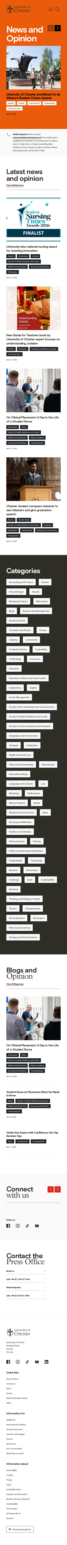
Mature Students (37, 437)
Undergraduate (37, 443)
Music (45, 812)
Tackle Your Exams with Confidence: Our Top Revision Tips (32, 1134)
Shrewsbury (32, 870)
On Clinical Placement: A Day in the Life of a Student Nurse (32, 419)
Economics (35, 658)
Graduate (47, 525)
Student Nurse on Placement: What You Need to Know (32, 1093)
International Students (16, 1424)
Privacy (9, 1479)
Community (31, 639)
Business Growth (17, 620)
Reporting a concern (15, 1453)
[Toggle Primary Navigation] (51, 9)
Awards (11, 103)
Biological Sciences (18, 601)
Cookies (9, 1475)
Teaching (13, 889)
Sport (30, 879)
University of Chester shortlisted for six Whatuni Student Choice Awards (33, 96)
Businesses (11, 1443)
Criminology (15, 658)
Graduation (12, 530)
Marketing (14, 793)
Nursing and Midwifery (40, 266)
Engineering (15, 687)
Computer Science (18, 649)
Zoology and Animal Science (23, 937)
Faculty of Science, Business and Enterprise (29, 726)
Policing (37, 841)
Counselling (41, 649)
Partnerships (11, 1508)
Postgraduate (49, 103)
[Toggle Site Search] (57, 9)
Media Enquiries (26, 1287)
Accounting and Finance (21, 582)
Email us (26, 1271)
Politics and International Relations (26, 850)
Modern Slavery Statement (18, 1499)
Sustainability (47, 879)
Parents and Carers (14, 1429)
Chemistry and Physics (20, 630)
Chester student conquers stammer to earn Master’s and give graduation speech (32, 510)
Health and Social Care (17, 266)
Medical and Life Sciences (47, 530)
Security (9, 1518)
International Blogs (18, 774)
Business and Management (36, 610)
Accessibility (11, 1470)
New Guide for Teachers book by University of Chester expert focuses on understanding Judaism (33, 339)
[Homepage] (18, 9)
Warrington (12, 272)
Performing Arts (17, 841)
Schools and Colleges (15, 1434)
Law (43, 783)
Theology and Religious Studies (44, 349)
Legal (8, 1484)
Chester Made (23, 520)
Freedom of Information (16, 1494)
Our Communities (14, 1448)
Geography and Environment (23, 735)
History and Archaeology (21, 764)
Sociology (14, 879)
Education (23, 349)
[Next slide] (57, 28)
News (8, 1388)
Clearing (13, 639)
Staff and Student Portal (16, 1398)
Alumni (11, 520)
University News (14, 108)
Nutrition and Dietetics (20, 831)
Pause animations (19, 1529)
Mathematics (33, 793)
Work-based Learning (19, 927)
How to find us (12, 1378)
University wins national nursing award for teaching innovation (31, 248)
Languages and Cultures (21, 783)
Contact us (11, 1383)
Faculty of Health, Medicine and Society (23, 261)
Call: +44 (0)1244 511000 (26, 1296)
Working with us (13, 1513)
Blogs (24, 427)
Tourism (13, 908)
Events (9, 1393)
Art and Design (16, 591)
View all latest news (15, 185)
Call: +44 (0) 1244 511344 (26, 1279)
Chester (22, 103)
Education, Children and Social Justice (27, 678)
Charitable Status (13, 1489)
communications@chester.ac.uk (27, 137)
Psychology (36, 860)
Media (37, 802)
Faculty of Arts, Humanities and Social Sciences (31, 706)
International (34, 103)
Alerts (8, 1402)
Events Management (19, 697)
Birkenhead (23, 256)
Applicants (11, 1419)
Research (13, 870)
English (33, 687)
